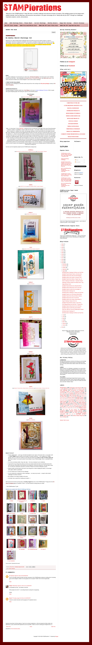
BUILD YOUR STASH (73, 136)
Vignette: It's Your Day (31, 151)
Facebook (72, 65)
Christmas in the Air (78, 392)
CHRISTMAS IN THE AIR (73, 103)
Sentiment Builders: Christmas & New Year (42, 388)
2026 (62, 244)
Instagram (72, 61)
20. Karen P (43, 549)
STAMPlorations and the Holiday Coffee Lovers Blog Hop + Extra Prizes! (66, 174)
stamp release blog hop (78, 415)
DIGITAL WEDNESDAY (73, 108)
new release (74, 412)
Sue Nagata (75, 404)
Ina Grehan (71, 396)
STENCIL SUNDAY (73, 121)
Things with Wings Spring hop (74, 405)
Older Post (53, 626)
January (64, 325)
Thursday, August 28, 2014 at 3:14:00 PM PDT (22, 598)
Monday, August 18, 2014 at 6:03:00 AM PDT (19, 575)
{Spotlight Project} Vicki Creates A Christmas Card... (72, 277)
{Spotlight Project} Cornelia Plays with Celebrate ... (72, 307)
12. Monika (43, 525)
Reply (10, 581)
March (63, 321)
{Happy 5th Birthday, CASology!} (65, 159)
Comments (77, 162)
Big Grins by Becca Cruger (79, 388)
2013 (62, 327)
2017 (62, 257)
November (64, 265)
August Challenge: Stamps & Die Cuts (69, 301)
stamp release (67, 415)
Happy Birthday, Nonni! (66, 284)
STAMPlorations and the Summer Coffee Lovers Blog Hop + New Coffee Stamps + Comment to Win (66, 155)
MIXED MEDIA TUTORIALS (73, 113)
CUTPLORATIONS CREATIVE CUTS (73, 105)
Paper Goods (63, 401)
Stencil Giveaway (79, 23)
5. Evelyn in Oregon (11, 513)
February (64, 323)
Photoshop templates (36, 78)
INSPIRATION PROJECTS (73, 110)
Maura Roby (62, 398)
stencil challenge (63, 416)
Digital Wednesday (73, 395)
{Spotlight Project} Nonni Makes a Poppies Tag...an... (72, 279)
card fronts (74, 407)
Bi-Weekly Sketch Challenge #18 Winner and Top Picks (72, 272)
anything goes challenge (66, 407)
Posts (76, 159)
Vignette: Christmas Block (18, 388)
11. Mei (32, 525)
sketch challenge (12, 568)
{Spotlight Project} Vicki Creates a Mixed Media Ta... (72, 299)
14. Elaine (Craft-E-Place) (22, 537)
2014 (62, 262)
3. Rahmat (32, 500)
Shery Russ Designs (72, 402)
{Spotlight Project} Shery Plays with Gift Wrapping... (72, 275)
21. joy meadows (11, 560)
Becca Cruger (68, 388)
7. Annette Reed (32, 513)
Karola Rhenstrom (63, 397)
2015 (62, 261)
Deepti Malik (63, 395)
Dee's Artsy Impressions (79, 393)
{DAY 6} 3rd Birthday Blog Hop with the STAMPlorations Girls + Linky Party (66, 185)
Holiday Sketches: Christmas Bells (28, 388)
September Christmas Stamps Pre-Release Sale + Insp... (73, 282)
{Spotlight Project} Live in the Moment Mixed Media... (72, 294)
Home (6, 23)
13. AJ (11, 536)
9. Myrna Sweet (11, 525)
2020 (62, 252)
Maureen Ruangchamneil (70, 398)
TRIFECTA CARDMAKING (73, 131)
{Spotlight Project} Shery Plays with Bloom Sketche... (72, 295)
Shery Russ (62, 402)
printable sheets (28, 78)
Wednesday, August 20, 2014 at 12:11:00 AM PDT (22, 585)
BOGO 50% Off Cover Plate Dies (48, 25)
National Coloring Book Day (80, 400)
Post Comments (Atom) (15, 628)
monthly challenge (64, 412)
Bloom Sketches (31, 283)
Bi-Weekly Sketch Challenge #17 (68, 311)
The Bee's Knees (63, 405)
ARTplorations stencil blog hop (75, 387)
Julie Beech (83, 396)
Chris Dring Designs (69, 392)
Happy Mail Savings (65, 23)
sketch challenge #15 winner (42, 90)
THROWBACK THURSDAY (73, 128)
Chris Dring (62, 392)
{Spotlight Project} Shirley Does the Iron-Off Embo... (72, 306)
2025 (62, 245)
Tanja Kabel (82, 404)
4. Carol (43, 500)
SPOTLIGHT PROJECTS (73, 118)
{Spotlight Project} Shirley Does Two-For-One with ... (72, 287)
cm (9, 575)
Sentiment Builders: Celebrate (42, 151)
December (64, 264)
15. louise (32, 536)
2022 (62, 249)
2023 (62, 247)
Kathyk (10, 585)
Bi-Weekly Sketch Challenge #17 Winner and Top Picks (72, 292)
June (63, 316)
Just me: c (21, 128)
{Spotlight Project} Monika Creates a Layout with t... (72, 302)
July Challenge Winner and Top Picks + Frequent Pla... (72, 304)
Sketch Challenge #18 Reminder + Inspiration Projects (72, 280)
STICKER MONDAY (73, 123)
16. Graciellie (43, 536)
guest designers (74, 409)
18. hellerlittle (22, 549)
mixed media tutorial (75, 411)
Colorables (66, 393)
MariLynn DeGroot (71, 397)
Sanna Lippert (71, 401)
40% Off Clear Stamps (11, 25)
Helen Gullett (64, 396)
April (63, 320)
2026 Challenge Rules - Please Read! (21, 23)
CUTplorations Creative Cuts (66, 391)
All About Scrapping (34, 76)
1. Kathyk (11, 500)
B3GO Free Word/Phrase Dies (28, 25)
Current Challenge (39, 23)
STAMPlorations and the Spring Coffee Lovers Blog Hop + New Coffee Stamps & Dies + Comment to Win (66, 180)
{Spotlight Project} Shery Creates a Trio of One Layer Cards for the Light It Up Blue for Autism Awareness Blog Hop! (66, 164)
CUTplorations (81, 390)
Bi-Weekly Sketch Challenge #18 (68, 290)
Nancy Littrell (70, 400)
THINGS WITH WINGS (73, 126)
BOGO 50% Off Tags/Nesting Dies (70, 25)
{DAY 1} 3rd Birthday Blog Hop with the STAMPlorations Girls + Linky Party (66, 170)
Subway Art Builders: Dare (37, 318)
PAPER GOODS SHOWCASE (73, 115)
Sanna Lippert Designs (80, 401)
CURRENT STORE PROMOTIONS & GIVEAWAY (73, 134)
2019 (62, 254)
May (63, 318)
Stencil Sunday (66, 404)
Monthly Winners (52, 23)
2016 (62, 259)
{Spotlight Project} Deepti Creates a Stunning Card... (72, 274)
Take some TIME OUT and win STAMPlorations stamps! (73, 309)
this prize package (45, 83)
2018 (62, 255)
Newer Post (8, 626)
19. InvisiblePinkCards (33, 549)
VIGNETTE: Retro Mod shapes (27, 318)
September (64, 269)
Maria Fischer (80, 397)
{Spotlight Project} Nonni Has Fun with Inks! (70, 297)
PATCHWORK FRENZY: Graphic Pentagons (36, 186)
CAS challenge (63, 390)
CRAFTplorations (73, 390)
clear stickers (65, 409)
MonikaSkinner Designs (63, 400)
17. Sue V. (11, 549)
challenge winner (82, 407)
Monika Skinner (79, 398)
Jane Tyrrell (77, 396)
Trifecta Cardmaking (69, 406)
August (63, 270)
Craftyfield (71, 393)
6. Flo (21, 513)
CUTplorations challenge (79, 391)
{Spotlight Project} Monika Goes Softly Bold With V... (72, 285)
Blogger (56, 636)
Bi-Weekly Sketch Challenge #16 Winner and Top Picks (72, 312)
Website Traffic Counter (64, 420)
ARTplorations (63, 387)
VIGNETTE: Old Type (23, 186)
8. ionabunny (43, 513)
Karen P (10, 598)
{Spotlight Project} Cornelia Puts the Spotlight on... (71, 289)
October (64, 267)
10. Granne (21, 525)
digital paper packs (48, 78)
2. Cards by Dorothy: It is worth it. (22, 501)
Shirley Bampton (82, 402)
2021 (62, 250)
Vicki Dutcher (83, 406)
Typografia (77, 406)
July (63, 314)
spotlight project (81, 414)
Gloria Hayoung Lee (82, 395)
